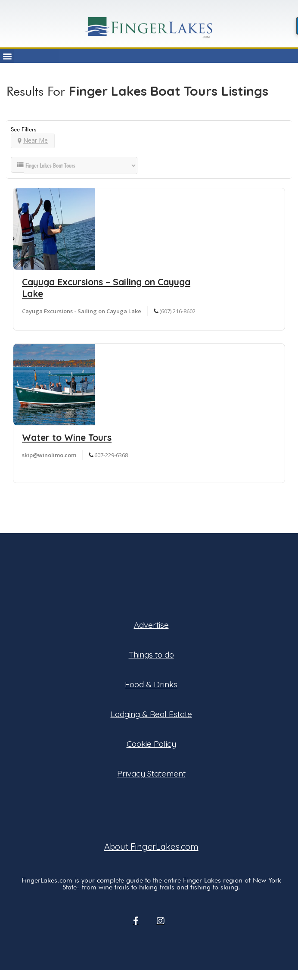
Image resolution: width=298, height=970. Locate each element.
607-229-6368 (111, 455)
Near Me (33, 140)
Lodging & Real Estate (151, 714)
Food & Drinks (151, 684)
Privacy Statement (151, 773)
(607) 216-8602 (177, 311)
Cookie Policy (151, 744)
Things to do (151, 654)
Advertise (151, 625)
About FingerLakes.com (151, 846)
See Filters (24, 129)
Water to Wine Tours (67, 437)
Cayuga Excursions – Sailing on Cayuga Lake (106, 287)
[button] (7, 56)
